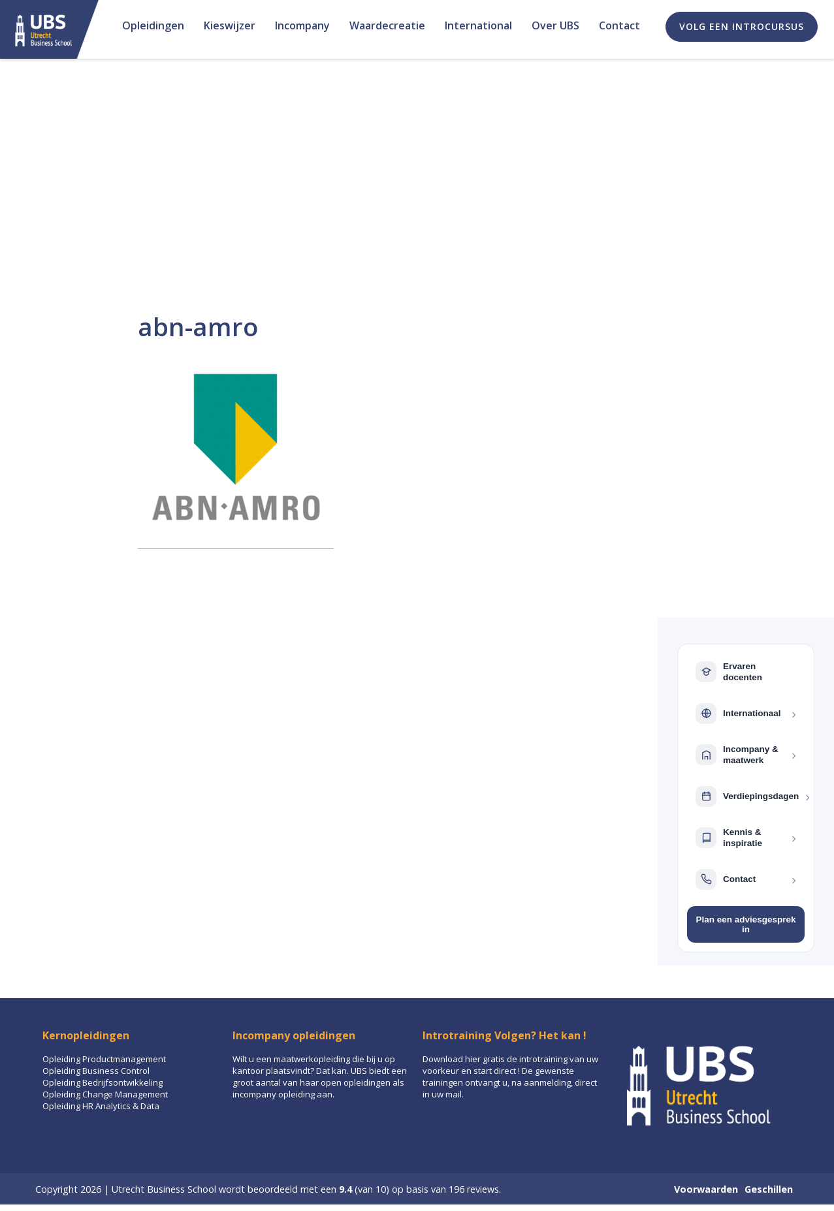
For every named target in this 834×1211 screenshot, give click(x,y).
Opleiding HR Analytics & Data (100, 1106)
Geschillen (769, 1189)
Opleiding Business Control (96, 1071)
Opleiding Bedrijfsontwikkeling (102, 1082)
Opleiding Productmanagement (104, 1059)
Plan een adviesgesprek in (745, 924)
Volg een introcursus (741, 26)
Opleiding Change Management (105, 1094)
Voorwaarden (706, 1189)
